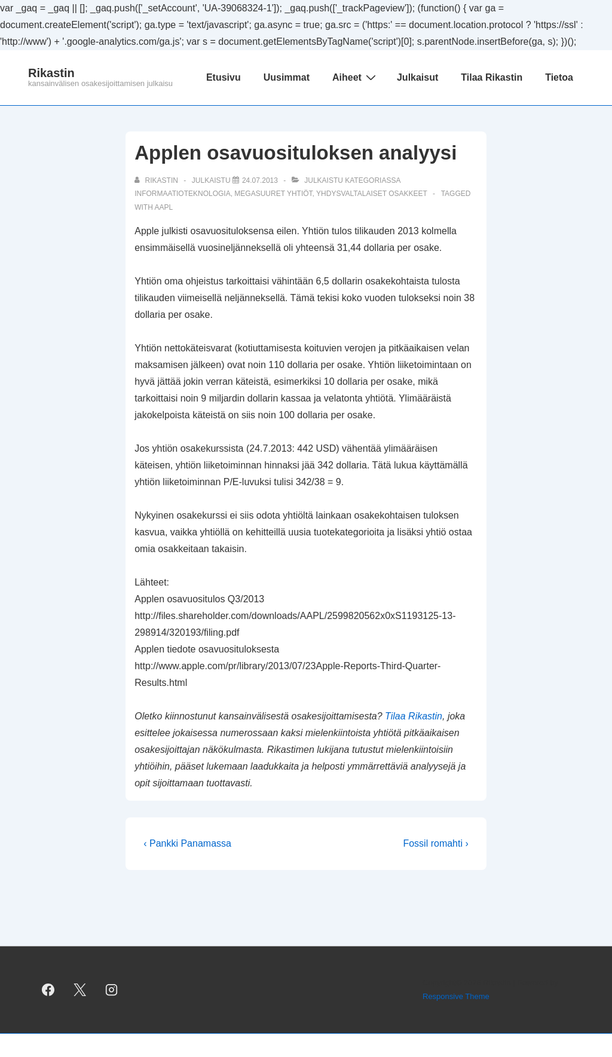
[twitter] (80, 990)
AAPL (164, 207)
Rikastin (51, 72)
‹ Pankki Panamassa (187, 843)
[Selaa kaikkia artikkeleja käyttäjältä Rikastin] (157, 180)
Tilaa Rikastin (491, 77)
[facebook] (48, 990)
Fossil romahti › (435, 843)
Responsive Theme (456, 996)
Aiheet (355, 77)
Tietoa (559, 77)
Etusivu (223, 77)
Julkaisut (417, 77)
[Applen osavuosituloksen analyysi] (260, 180)
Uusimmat (287, 77)
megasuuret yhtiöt (273, 193)
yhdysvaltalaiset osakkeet (371, 193)
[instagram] (111, 990)
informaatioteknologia (182, 193)
